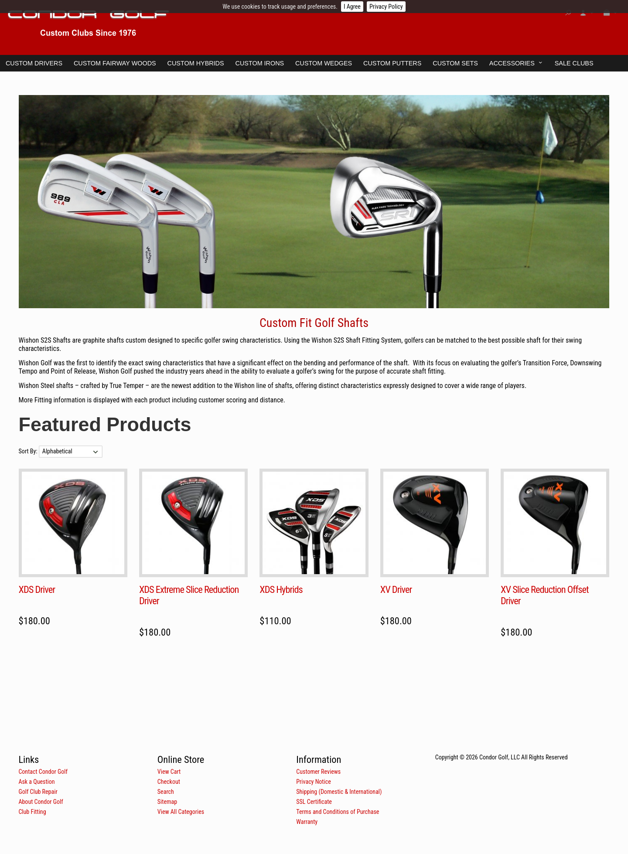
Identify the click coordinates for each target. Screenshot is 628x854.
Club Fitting (32, 811)
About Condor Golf (40, 801)
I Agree (352, 6)
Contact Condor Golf (43, 771)
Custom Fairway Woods (115, 63)
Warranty (306, 821)
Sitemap (167, 801)
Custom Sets (455, 63)
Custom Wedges (323, 63)
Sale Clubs (574, 63)
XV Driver (396, 589)
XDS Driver (37, 589)
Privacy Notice (313, 781)
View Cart (169, 771)
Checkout (168, 781)
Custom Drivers (34, 63)
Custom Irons (260, 63)
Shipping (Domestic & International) (339, 791)
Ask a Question (36, 781)
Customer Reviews (318, 771)
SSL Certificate (314, 801)
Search (165, 791)
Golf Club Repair (37, 791)
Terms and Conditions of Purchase (337, 811)
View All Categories (180, 811)
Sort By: (29, 451)
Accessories (512, 63)
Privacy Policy (386, 6)
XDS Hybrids (280, 589)
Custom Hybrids (195, 63)
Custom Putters (392, 63)
